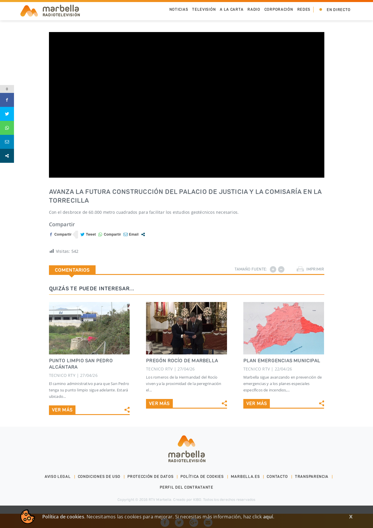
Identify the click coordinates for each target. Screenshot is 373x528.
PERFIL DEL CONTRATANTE (186, 487)
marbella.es (245, 476)
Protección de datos (150, 476)
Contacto (277, 476)
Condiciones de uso (99, 476)
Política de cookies (202, 476)
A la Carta (231, 9)
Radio (253, 9)
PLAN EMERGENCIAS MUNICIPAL (281, 360)
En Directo (339, 9)
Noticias (178, 9)
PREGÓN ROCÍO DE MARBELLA (182, 360)
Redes (304, 9)
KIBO (197, 499)
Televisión (204, 9)
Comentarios (72, 270)
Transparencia (311, 476)
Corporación (278, 9)
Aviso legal (58, 476)
